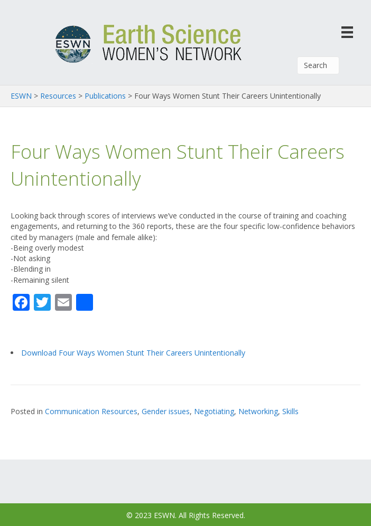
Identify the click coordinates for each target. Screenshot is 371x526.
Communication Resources (91, 411)
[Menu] (347, 31)
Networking (258, 411)
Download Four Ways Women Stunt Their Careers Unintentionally (133, 353)
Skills (290, 411)
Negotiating (214, 411)
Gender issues (166, 411)
